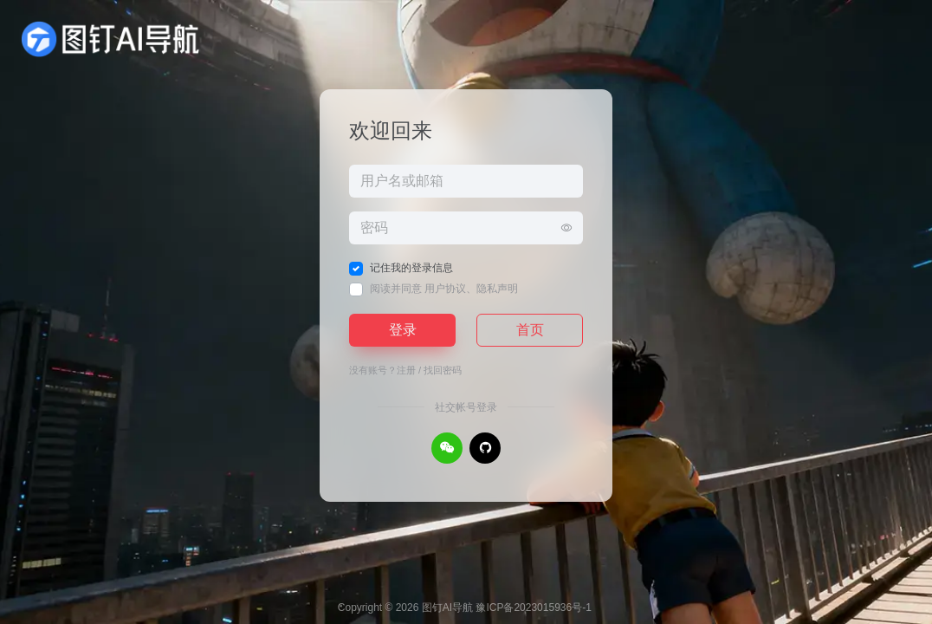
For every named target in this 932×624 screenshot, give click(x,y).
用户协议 (445, 289)
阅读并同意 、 (444, 289)
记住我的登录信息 (411, 268)
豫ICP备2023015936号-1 (533, 607)
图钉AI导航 (447, 607)
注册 (406, 370)
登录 (403, 329)
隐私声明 (497, 289)
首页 (530, 329)
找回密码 (443, 370)
